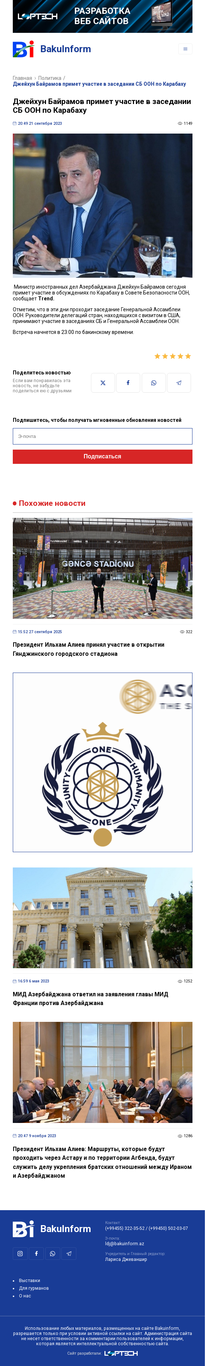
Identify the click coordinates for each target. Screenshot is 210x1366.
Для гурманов (34, 1288)
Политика (49, 78)
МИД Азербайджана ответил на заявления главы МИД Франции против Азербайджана (90, 999)
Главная (22, 78)
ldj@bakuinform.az (124, 1243)
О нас (25, 1295)
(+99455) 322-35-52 (125, 1228)
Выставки (29, 1280)
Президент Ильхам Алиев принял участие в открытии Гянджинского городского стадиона (88, 649)
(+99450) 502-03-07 (168, 1228)
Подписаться (102, 456)
